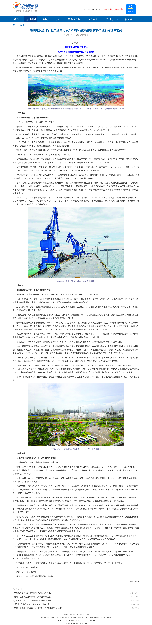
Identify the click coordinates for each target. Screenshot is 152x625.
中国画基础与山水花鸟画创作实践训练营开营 (33, 593)
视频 (45, 19)
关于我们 (66, 614)
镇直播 (128, 19)
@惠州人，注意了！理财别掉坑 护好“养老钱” (33, 600)
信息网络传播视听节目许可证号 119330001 (69, 617)
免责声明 (86, 614)
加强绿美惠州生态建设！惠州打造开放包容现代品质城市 (38, 608)
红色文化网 (74, 19)
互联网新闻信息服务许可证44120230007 (98, 617)
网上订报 (79, 614)
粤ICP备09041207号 (47, 617)
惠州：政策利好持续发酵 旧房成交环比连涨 (32, 597)
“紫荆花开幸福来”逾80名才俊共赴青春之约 (32, 604)
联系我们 (72, 614)
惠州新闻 (31, 19)
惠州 (22, 25)
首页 (16, 19)
